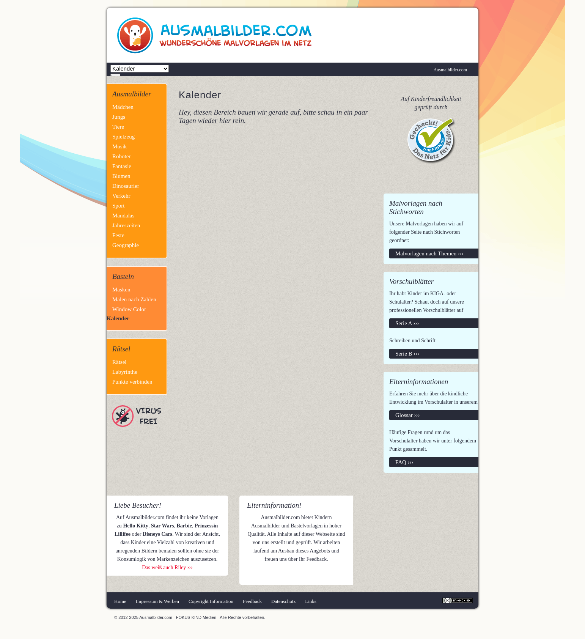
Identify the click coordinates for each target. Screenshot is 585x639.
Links (310, 601)
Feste (118, 235)
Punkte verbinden (132, 382)
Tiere (118, 127)
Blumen (121, 176)
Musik (119, 146)
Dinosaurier (125, 186)
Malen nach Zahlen (134, 299)
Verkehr (121, 196)
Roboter (121, 156)
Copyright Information (211, 601)
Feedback (252, 601)
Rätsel (119, 362)
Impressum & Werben (157, 601)
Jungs (118, 117)
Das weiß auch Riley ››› (167, 567)
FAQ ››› (404, 462)
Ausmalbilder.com (450, 69)
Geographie (125, 245)
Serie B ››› (407, 354)
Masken (121, 289)
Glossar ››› (407, 415)
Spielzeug (123, 137)
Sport (118, 206)
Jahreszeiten (126, 225)
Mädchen (123, 107)
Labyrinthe (124, 372)
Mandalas (123, 215)
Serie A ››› (407, 323)
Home (120, 601)
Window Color (129, 309)
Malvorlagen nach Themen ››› (429, 253)
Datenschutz (283, 601)
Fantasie (121, 166)
